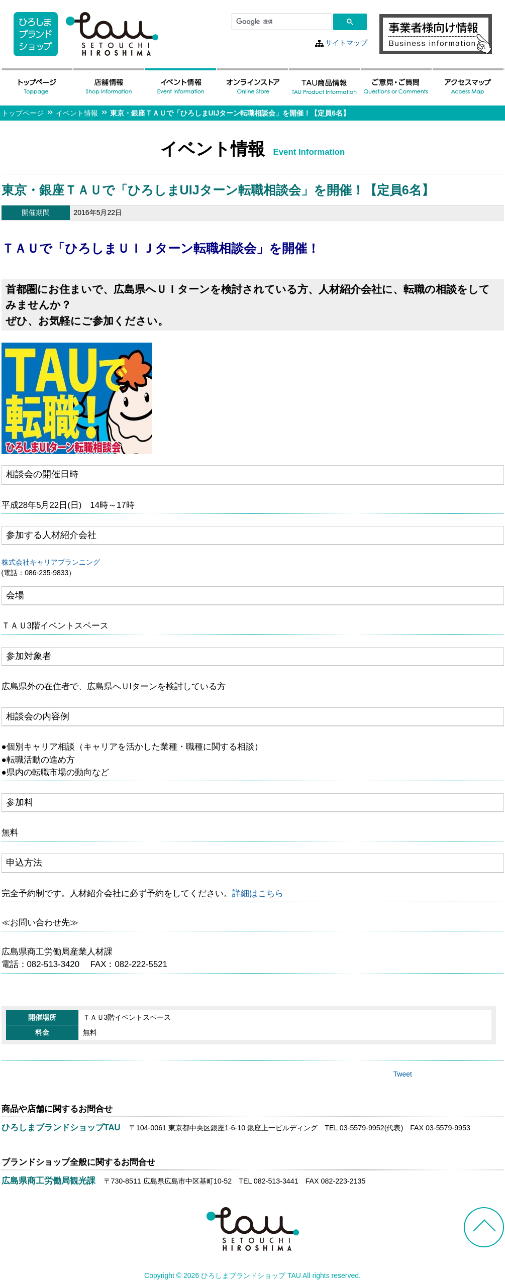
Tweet (402, 1074)
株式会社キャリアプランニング (51, 562)
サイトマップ (346, 43)
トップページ (23, 113)
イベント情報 (77, 113)
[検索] (281, 22)
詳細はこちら (257, 893)
